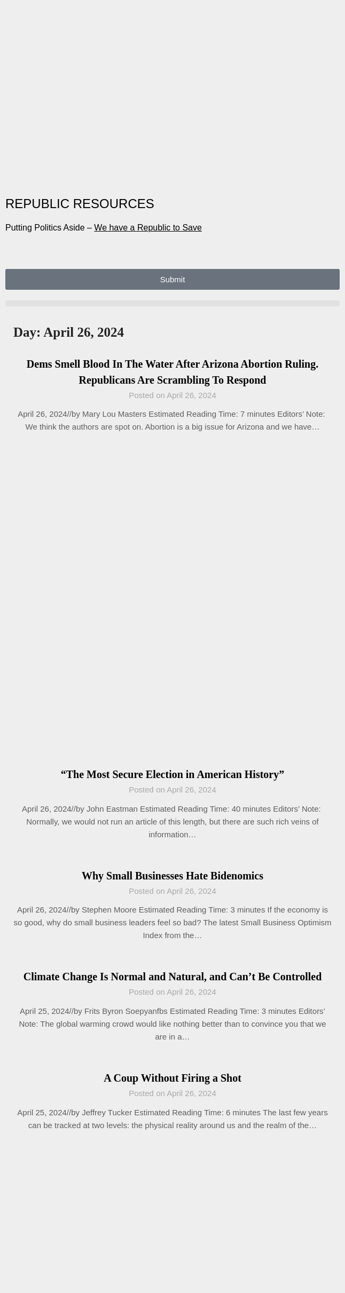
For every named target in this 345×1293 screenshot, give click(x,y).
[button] (172, 303)
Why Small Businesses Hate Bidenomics (172, 876)
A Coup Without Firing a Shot (172, 1078)
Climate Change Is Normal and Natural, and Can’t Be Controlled (172, 976)
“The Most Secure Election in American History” (172, 774)
